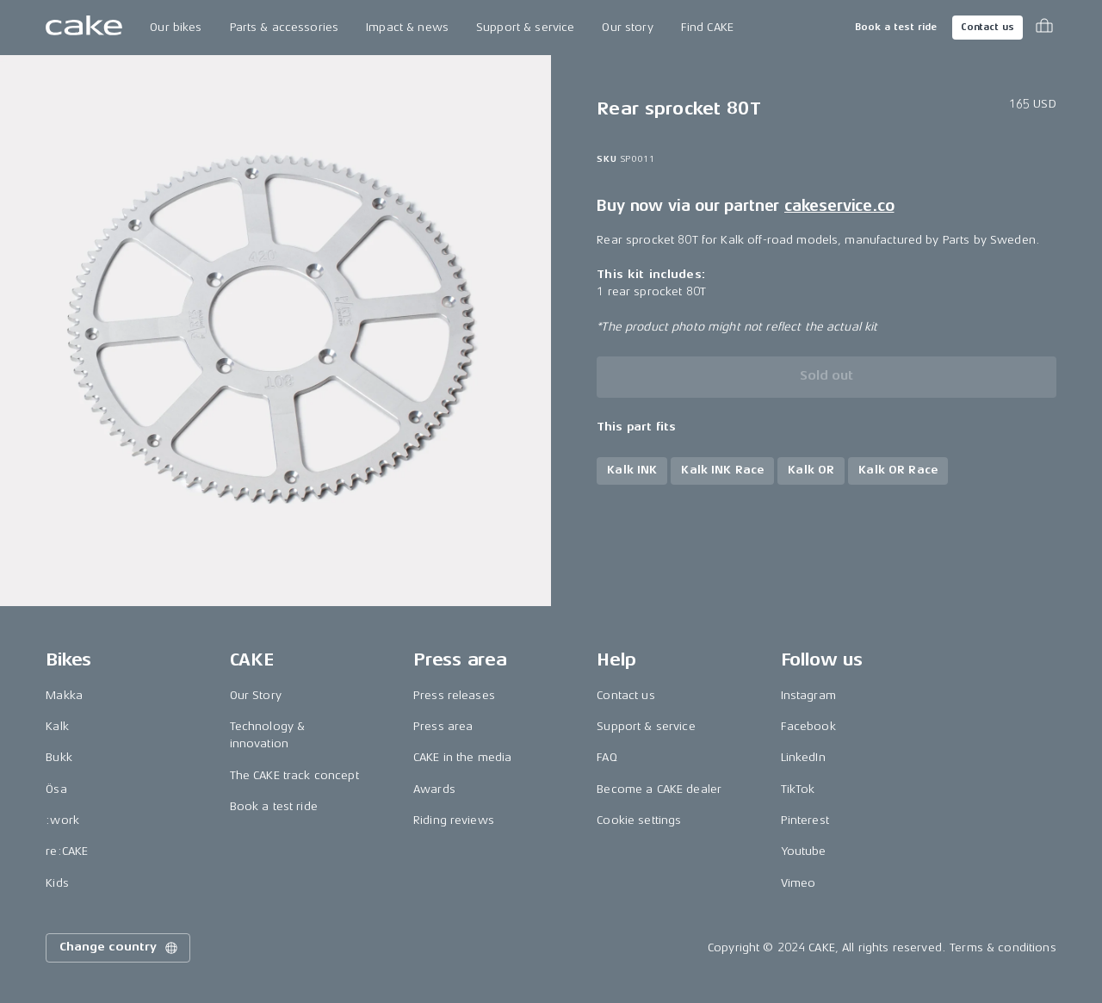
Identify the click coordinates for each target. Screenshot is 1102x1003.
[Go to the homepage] (84, 27)
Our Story (256, 695)
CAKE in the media (462, 757)
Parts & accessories (284, 27)
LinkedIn (803, 757)
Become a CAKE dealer (659, 789)
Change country (119, 948)
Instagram (808, 695)
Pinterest (805, 820)
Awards (434, 789)
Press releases (454, 695)
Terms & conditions (1003, 947)
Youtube (803, 851)
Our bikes (175, 27)
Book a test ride (896, 27)
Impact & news (407, 27)
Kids (57, 882)
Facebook (808, 726)
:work (62, 820)
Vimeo (798, 882)
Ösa (56, 789)
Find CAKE (707, 27)
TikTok (798, 789)
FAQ (606, 757)
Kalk (57, 726)
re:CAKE (67, 851)
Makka (64, 695)
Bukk (59, 757)
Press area (443, 726)
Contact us (987, 27)
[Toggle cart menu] (1044, 27)
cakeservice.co (839, 205)
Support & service (525, 27)
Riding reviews (453, 820)
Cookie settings (639, 820)
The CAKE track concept (294, 775)
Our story (627, 27)
